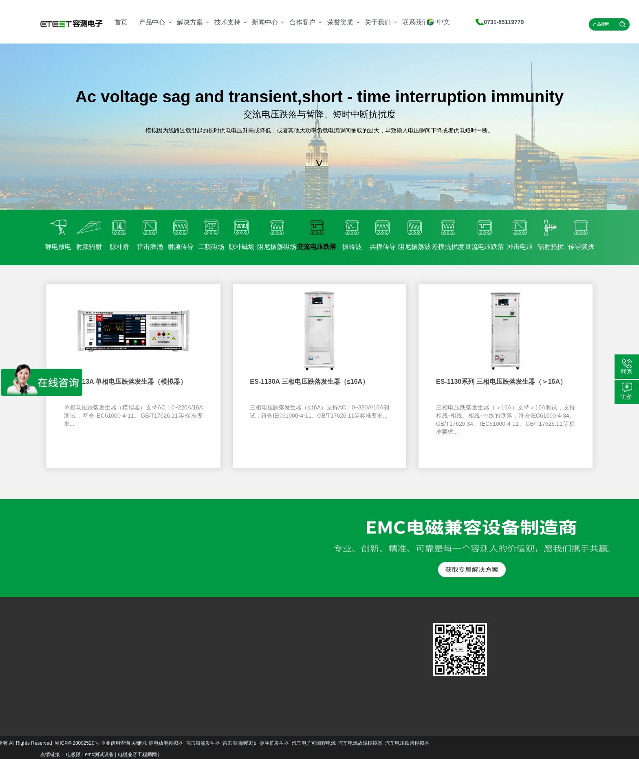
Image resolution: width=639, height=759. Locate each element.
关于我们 (378, 22)
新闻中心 (265, 22)
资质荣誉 (229, 668)
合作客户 (302, 22)
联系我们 (415, 22)
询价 (626, 397)
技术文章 (200, 656)
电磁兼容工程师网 (137, 754)
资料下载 (171, 668)
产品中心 (152, 22)
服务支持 (171, 656)
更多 (48, 694)
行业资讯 (200, 668)
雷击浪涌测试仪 (106, 743)
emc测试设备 (99, 754)
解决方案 (190, 22)
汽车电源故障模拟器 (227, 743)
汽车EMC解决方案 (121, 646)
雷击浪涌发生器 (70, 743)
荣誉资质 (340, 22)
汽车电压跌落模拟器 (274, 743)
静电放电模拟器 (32, 743)
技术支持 (227, 22)
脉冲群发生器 (141, 743)
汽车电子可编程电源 (181, 743)
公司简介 (229, 656)
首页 (121, 22)
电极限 (73, 754)
